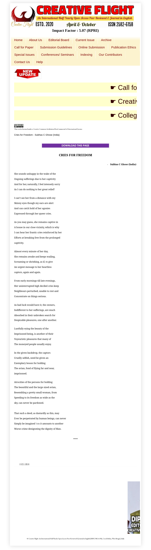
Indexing (86, 54)
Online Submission (92, 47)
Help (39, 62)
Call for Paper (23, 47)
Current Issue (85, 40)
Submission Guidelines (56, 47)
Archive (106, 40)
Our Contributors (110, 54)
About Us (35, 40)
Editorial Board (58, 40)
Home (18, 40)
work (19, 129)
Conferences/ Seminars (57, 54)
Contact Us (22, 62)
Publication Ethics (123, 47)
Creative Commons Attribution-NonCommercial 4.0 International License (57, 129)
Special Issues (24, 54)
